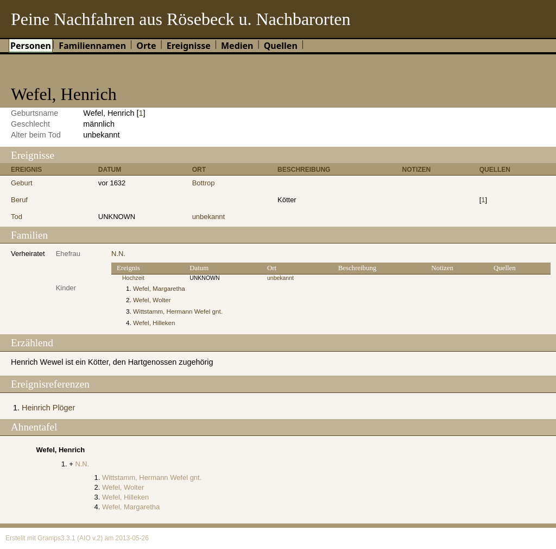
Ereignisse (189, 46)
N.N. (118, 253)
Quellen (281, 46)
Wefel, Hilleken (154, 322)
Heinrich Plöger (48, 407)
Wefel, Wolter (152, 299)
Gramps (49, 538)
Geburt (22, 183)
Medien (237, 46)
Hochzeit (133, 278)
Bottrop (203, 183)
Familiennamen (92, 46)
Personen (30, 46)
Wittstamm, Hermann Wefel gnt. (178, 311)
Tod (16, 217)
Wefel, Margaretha (159, 288)
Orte (146, 46)
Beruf (19, 200)
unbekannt (208, 217)
